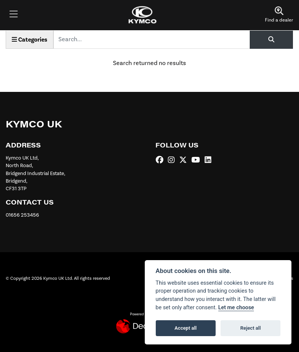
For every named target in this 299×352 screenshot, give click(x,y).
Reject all (250, 328)
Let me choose (236, 307)
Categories (29, 39)
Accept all (186, 328)
